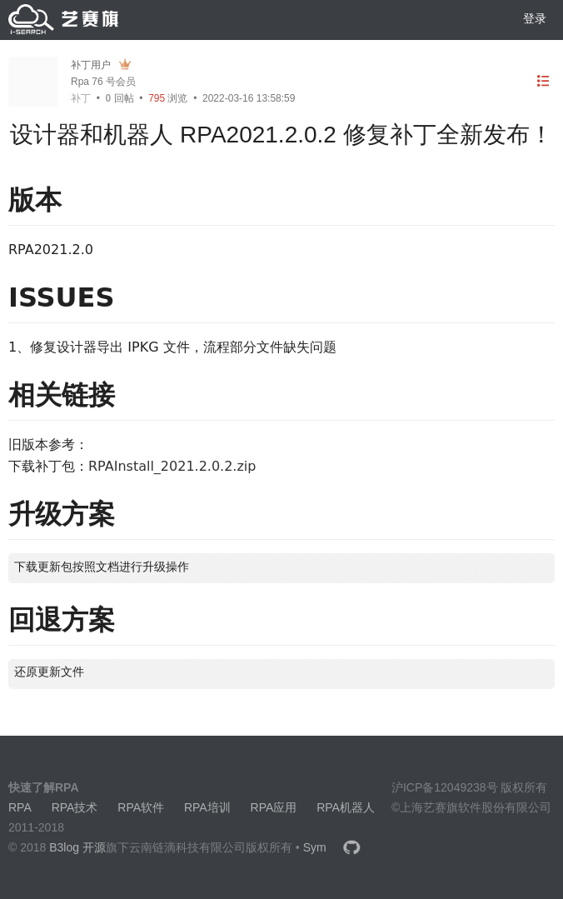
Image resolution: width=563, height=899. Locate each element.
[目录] (543, 81)
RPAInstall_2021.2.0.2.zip (172, 466)
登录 (534, 18)
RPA (20, 807)
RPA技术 (75, 807)
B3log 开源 (77, 847)
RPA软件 (140, 807)
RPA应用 (274, 807)
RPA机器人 (345, 807)
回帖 (120, 98)
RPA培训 (207, 807)
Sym (314, 847)
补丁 (81, 98)
